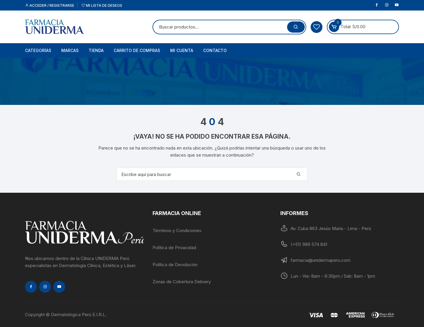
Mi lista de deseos (102, 5)
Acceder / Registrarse (49, 5)
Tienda (96, 50)
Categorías (38, 50)
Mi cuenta (181, 50)
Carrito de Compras (137, 50)
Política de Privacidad (174, 247)
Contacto (215, 50)
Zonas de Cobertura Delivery (182, 281)
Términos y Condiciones (177, 230)
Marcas (70, 50)
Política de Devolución (175, 264)
